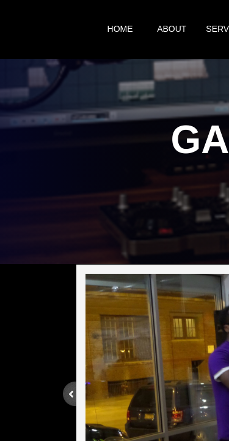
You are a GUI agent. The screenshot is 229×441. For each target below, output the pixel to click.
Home (120, 29)
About (171, 29)
